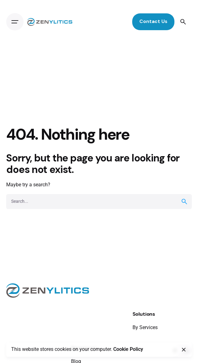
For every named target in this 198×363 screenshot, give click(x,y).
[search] (184, 201)
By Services (145, 327)
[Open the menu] (15, 21)
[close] (184, 349)
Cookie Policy (128, 349)
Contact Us (153, 21)
